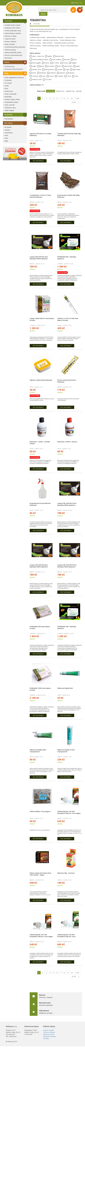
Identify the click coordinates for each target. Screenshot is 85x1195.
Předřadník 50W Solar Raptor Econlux (40, 627)
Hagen (33, 66)
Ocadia (58, 69)
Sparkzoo (61, 73)
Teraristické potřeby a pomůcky (15, 47)
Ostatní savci (9, 91)
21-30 (73, 102)
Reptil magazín (9, 110)
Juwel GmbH (67, 66)
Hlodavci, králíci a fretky (12, 99)
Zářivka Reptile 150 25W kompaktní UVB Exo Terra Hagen (69, 812)
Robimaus (41, 73)
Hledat (43, 14)
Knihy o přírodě (10, 105)
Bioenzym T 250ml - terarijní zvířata (40, 442)
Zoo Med (47, 79)
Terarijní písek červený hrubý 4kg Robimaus (69, 134)
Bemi (74, 59)
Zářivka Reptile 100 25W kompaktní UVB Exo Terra (66, 935)
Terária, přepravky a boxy (13, 30)
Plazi (6, 135)
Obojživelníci (9, 133)
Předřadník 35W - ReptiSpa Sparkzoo (66, 258)
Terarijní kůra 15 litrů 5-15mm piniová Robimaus (40, 196)
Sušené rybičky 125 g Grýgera (40, 811)
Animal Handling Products (39, 59)
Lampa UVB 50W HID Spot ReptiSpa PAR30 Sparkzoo (39, 566)
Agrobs (48, 56)
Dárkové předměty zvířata (13, 52)
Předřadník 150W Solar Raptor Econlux (40, 689)
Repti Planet (75, 69)
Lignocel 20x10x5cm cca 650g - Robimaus (41, 134)
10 (72, 98)
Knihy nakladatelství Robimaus (14, 77)
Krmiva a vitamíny (10, 41)
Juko (58, 66)
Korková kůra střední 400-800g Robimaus (68, 196)
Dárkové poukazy (10, 50)
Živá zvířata (8, 123)
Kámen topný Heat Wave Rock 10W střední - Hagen (40, 874)
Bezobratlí (8, 127)
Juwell (76, 66)
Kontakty (46, 1038)
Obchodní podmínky (49, 1036)
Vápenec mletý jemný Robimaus (41, 380)
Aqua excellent (55, 59)
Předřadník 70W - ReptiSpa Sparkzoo (66, 627)
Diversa (45, 63)
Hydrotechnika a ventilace (13, 33)
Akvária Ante (58, 56)
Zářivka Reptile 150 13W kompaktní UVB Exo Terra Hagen (41, 935)
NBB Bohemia (48, 69)
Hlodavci (7, 130)
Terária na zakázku (49, 1032)
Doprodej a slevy (10, 108)
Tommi (50, 76)
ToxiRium (59, 76)
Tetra (42, 76)
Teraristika (8, 21)
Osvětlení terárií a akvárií (12, 25)
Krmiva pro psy (9, 66)
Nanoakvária (9, 119)
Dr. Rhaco (54, 63)
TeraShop (34, 76)
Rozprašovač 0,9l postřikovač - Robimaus (40, 504)
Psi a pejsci (8, 83)
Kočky (7, 86)
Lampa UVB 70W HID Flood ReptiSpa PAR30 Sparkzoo (66, 566)
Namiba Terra (35, 69)
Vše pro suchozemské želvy (13, 55)
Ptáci (6, 88)
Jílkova (40, 66)
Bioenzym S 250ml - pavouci (67, 442)
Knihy (6, 73)
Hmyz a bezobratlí (10, 94)
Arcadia (66, 59)
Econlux (64, 63)
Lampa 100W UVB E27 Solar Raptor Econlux (42, 319)
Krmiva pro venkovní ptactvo (14, 69)
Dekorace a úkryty (10, 36)
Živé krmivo (8, 58)
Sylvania (70, 73)
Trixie (75, 76)
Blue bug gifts (35, 63)
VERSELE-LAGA (36, 79)
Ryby (6, 141)
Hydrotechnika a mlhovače (55, 37)
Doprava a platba (48, 1030)
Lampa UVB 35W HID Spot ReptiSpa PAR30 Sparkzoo (39, 258)
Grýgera (73, 63)
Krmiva (6, 62)
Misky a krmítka (10, 44)
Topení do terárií (10, 39)
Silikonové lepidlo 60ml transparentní (38, 751)
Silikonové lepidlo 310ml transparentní (65, 751)
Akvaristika (8, 97)
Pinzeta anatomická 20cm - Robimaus (67, 381)
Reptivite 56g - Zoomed (65, 873)
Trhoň (67, 76)
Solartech (51, 73)
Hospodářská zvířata (11, 102)
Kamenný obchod (48, 1034)
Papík (66, 69)
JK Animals (49, 66)
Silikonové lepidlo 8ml (65, 688)
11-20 (77, 98)
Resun (33, 73)
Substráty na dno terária (12, 28)
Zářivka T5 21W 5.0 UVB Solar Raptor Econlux (67, 319)
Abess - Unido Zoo (37, 56)
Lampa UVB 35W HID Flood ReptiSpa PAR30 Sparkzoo (66, 504)
